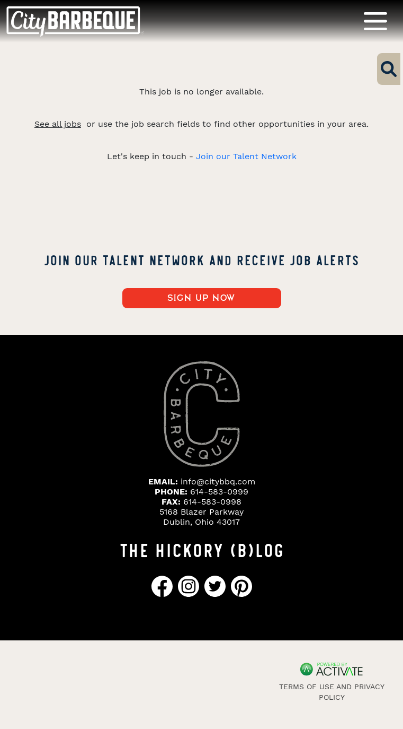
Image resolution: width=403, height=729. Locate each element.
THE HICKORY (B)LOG (201, 549)
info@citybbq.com (218, 481)
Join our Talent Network (246, 156)
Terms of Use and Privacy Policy (331, 691)
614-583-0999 (219, 492)
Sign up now (201, 298)
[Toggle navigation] (375, 20)
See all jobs (57, 124)
